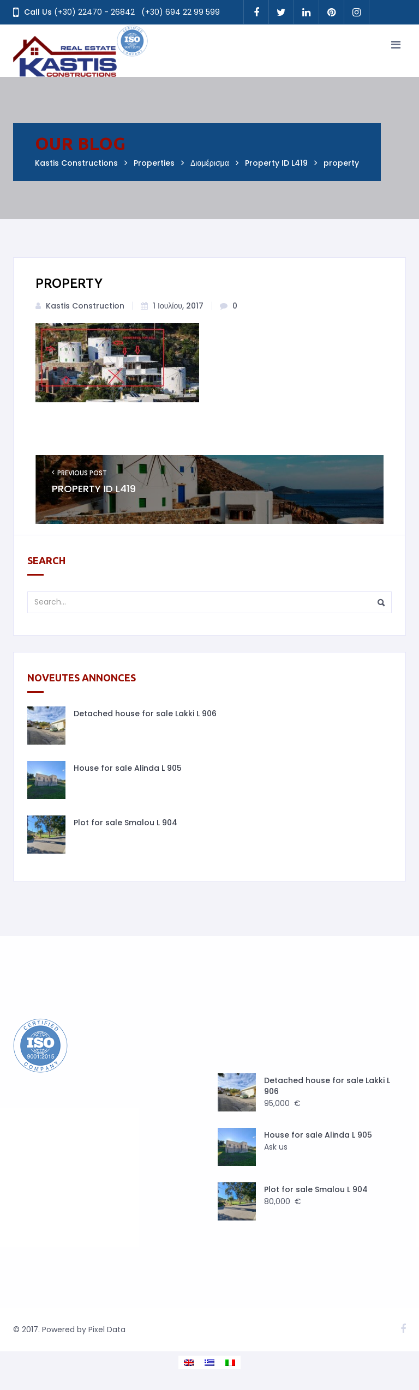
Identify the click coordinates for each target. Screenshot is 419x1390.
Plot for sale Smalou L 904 (125, 822)
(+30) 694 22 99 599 (180, 12)
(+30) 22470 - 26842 (94, 12)
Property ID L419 (94, 488)
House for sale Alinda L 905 (128, 768)
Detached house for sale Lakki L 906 (145, 713)
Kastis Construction (85, 305)
